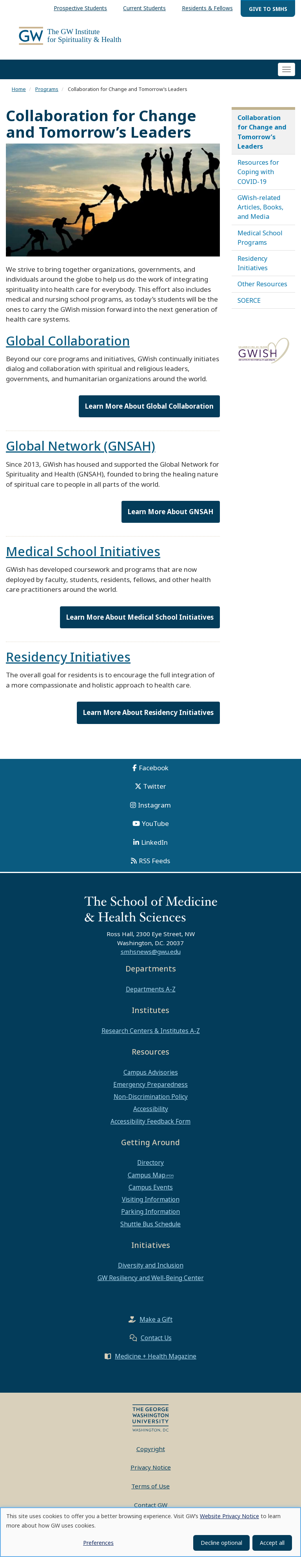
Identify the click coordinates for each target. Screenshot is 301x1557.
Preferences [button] (98, 1542)
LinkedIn (154, 848)
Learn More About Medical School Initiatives (140, 623)
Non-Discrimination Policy (151, 1103)
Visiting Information (151, 1206)
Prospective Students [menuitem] (80, 8)
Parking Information (150, 1218)
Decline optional (221, 1542)
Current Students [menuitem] (144, 8)
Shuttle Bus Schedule (150, 1230)
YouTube (155, 829)
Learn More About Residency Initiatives (148, 718)
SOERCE (249, 306)
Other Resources (262, 290)
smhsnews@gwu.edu (151, 958)
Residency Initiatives (68, 663)
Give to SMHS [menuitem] (268, 9)
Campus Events (151, 1193)
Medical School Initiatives (83, 557)
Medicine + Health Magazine (155, 1362)
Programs (46, 95)
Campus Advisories (150, 1078)
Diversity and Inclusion (150, 1271)
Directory (150, 1169)
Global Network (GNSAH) (80, 452)
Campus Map (146, 1181)
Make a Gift (156, 1326)
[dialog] (150, 1532)
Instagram (154, 810)
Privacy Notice (151, 1473)
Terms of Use (150, 1492)
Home (19, 95)
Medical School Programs (260, 244)
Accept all (272, 1542)
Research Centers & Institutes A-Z (151, 1037)
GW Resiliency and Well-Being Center (151, 1284)
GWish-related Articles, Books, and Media (260, 213)
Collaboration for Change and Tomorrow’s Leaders (262, 138)
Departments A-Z (151, 995)
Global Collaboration (68, 346)
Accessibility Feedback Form (150, 1127)
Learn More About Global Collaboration (149, 412)
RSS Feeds (154, 866)
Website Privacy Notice (229, 1516)
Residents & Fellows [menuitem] (207, 8)
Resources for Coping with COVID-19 (258, 178)
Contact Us (156, 1344)
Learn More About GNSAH (171, 517)
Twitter (154, 792)
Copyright (150, 1455)
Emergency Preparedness (150, 1091)
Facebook (154, 773)
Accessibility (150, 1115)
